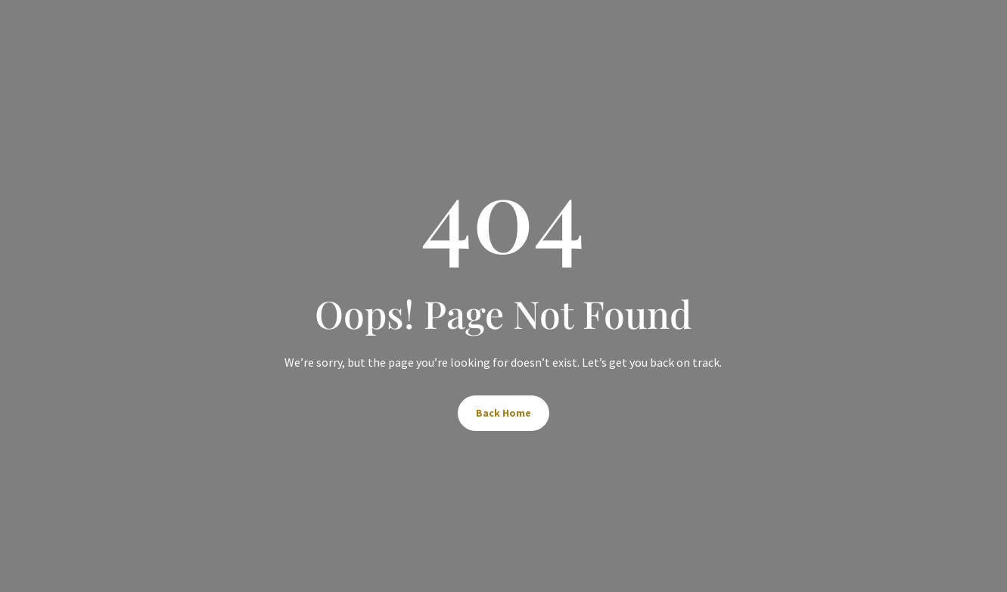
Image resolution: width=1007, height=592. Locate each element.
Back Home (503, 413)
